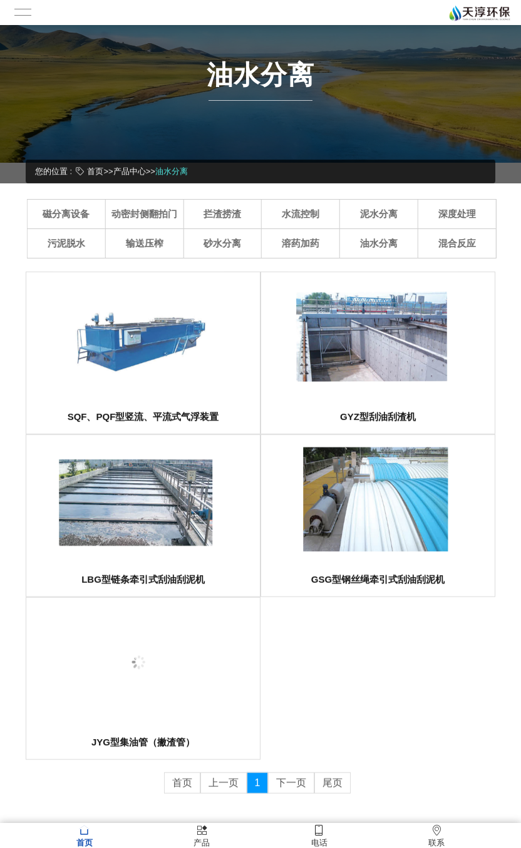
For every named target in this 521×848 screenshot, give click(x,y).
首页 (95, 170)
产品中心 (129, 170)
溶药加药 (305, 243)
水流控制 (305, 213)
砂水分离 (226, 243)
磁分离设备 (70, 213)
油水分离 (171, 170)
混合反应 (461, 243)
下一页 (291, 790)
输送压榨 (148, 243)
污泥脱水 (70, 243)
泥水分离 (383, 213)
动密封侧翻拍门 (149, 213)
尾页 (332, 790)
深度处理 (461, 213)
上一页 (224, 790)
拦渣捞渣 (226, 213)
